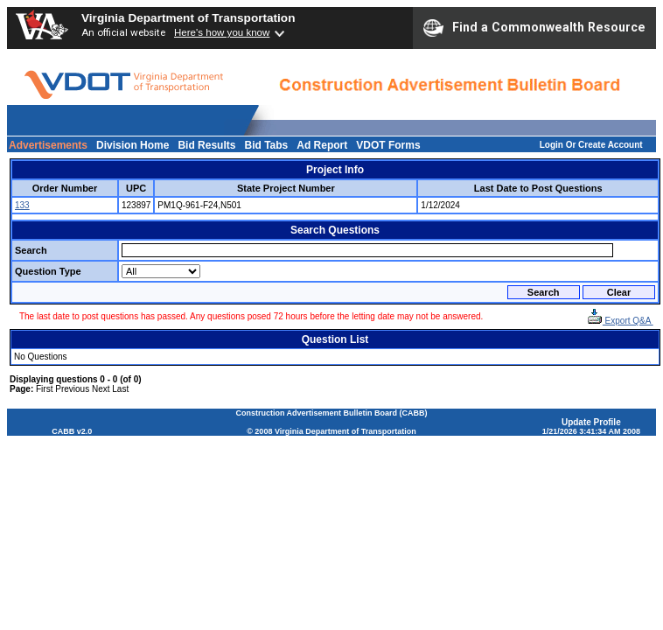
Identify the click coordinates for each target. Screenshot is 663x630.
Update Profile (591, 422)
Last (120, 389)
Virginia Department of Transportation (188, 17)
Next (101, 389)
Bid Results (206, 145)
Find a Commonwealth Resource (534, 28)
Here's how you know (221, 32)
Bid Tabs (266, 145)
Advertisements (48, 145)
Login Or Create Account (591, 145)
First (44, 389)
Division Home (132, 145)
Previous (72, 389)
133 (22, 205)
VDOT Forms (388, 145)
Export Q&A (620, 321)
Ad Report (322, 145)
